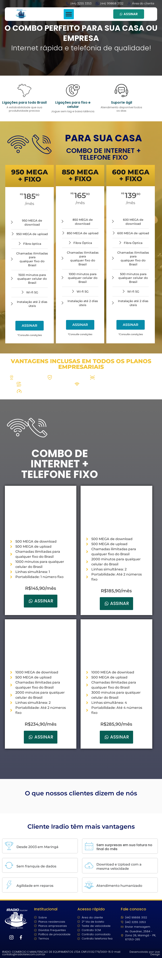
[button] (69, 14)
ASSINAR (129, 14)
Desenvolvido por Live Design (145, 953)
